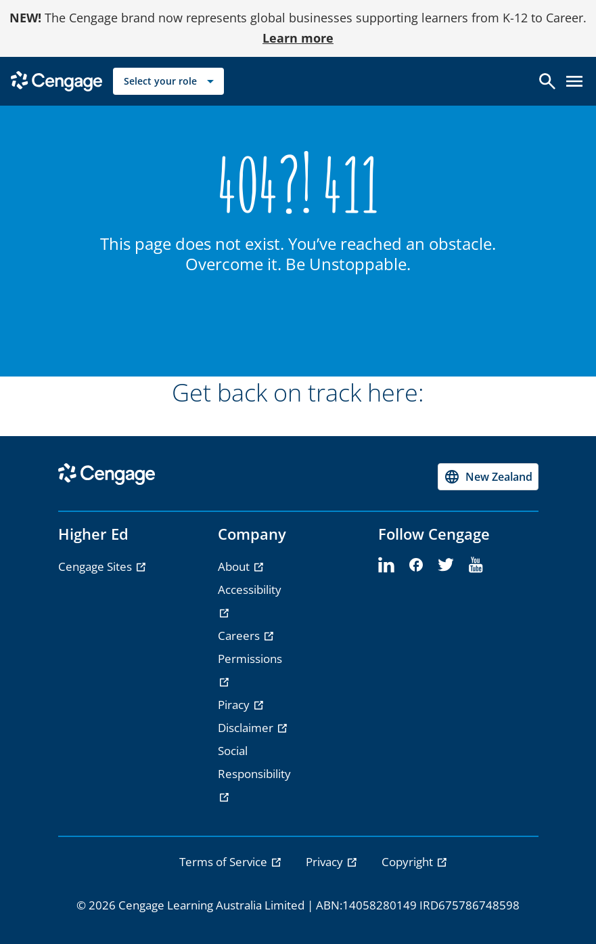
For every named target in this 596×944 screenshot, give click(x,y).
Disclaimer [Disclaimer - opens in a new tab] (247, 727)
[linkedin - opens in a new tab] (386, 565)
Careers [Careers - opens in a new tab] (240, 635)
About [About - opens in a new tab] (235, 566)
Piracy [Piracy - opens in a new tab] (235, 704)
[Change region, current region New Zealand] (488, 476)
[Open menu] (574, 81)
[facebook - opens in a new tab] (416, 565)
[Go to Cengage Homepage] (56, 80)
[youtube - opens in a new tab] (475, 565)
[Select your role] (168, 81)
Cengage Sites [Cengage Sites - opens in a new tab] (96, 566)
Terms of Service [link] (224, 862)
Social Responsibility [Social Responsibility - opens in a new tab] (254, 762)
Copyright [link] (409, 862)
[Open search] (547, 81)
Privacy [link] (326, 862)
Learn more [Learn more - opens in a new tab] (298, 38)
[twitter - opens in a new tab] (446, 565)
